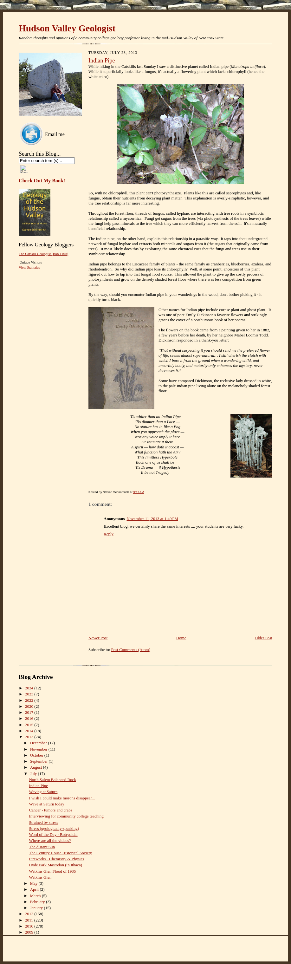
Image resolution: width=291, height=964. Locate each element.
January (37, 907)
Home (181, 637)
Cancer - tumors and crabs (50, 810)
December (39, 742)
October (37, 755)
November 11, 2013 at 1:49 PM (152, 518)
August (36, 767)
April (35, 889)
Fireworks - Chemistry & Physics (56, 859)
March (36, 895)
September (39, 761)
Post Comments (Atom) (131, 649)
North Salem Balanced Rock (52, 779)
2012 (29, 913)
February (38, 901)
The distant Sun (42, 846)
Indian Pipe (101, 60)
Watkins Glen (40, 877)
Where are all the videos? (50, 840)
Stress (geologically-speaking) (54, 828)
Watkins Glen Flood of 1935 (52, 871)
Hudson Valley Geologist (67, 28)
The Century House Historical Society (60, 852)
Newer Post (97, 637)
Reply (108, 533)
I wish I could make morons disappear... (62, 798)
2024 (29, 688)
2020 (29, 706)
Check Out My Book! (42, 180)
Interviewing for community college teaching (66, 816)
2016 (29, 718)
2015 (29, 724)
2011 (29, 920)
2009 (29, 932)
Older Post (263, 637)
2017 (29, 712)
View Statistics (29, 267)
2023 (29, 694)
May (34, 883)
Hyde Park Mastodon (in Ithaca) (55, 865)
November (39, 749)
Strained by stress (43, 822)
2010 (29, 926)
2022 (29, 700)
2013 (29, 736)
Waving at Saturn (43, 791)
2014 (29, 730)
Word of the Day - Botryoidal (53, 834)
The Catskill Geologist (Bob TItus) (43, 254)
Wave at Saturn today (46, 804)
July (34, 773)
